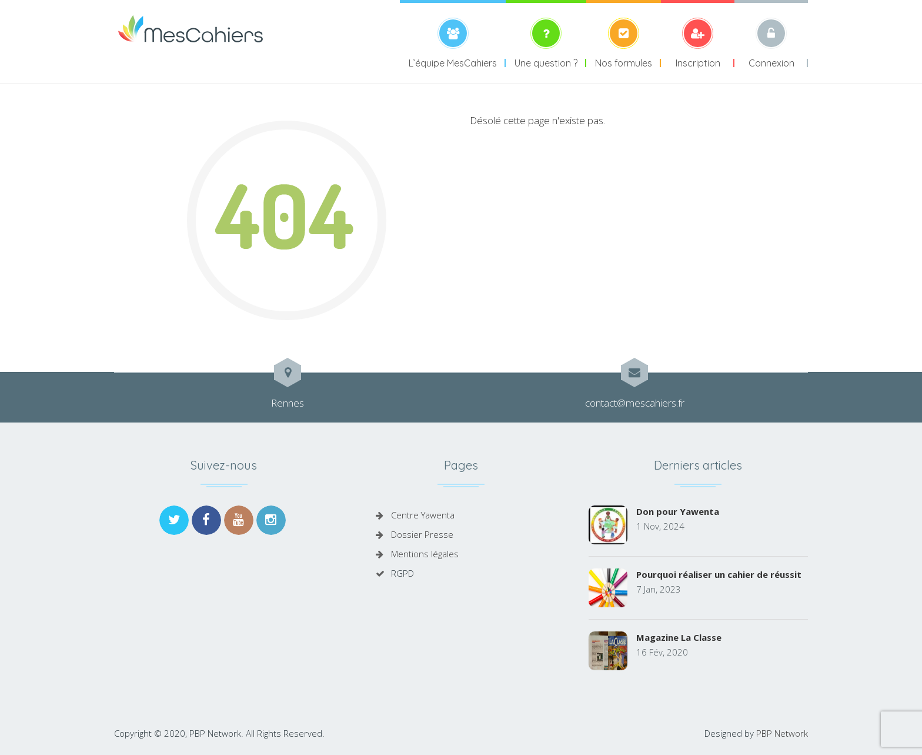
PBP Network (782, 733)
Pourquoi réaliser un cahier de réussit (718, 574)
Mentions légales (425, 554)
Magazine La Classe (678, 637)
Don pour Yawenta (677, 511)
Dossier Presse (422, 534)
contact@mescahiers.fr (634, 403)
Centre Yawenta (423, 515)
